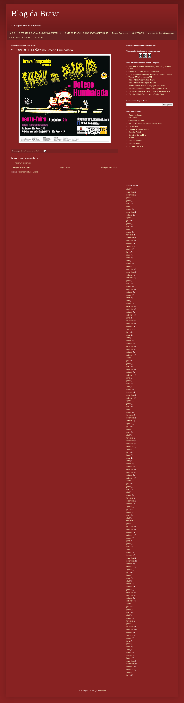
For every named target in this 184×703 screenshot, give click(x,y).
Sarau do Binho (134, 144)
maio (128, 203)
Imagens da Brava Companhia (161, 33)
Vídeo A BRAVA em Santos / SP (140, 77)
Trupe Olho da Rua (136, 146)
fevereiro (129, 235)
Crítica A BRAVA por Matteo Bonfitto (142, 80)
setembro (129, 246)
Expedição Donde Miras (137, 135)
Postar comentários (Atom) (28, 172)
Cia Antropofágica (135, 115)
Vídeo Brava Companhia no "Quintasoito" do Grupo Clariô (150, 74)
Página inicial (65, 168)
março (128, 209)
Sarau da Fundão (135, 141)
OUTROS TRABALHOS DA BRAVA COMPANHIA (86, 33)
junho (128, 201)
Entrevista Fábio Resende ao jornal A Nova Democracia (149, 91)
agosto (128, 218)
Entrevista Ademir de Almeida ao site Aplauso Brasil (148, 89)
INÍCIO (12, 33)
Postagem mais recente (21, 168)
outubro (129, 215)
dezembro (130, 192)
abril (128, 189)
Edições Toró (133, 126)
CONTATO (39, 38)
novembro (130, 195)
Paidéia (131, 138)
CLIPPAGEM (138, 33)
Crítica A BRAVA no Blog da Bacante (142, 83)
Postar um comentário (23, 163)
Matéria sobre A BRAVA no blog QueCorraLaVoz (147, 86)
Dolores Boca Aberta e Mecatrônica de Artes (145, 124)
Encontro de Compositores (138, 129)
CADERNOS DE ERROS (20, 38)
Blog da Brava (35, 13)
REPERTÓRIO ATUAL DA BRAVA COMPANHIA (40, 33)
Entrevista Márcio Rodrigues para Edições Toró (146, 94)
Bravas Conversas (120, 33)
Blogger (103, 691)
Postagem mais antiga (109, 168)
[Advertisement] (139, 162)
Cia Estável (133, 118)
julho (128, 198)
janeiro (128, 266)
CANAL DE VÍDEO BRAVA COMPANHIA (144, 71)
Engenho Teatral (135, 132)
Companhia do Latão (136, 121)
